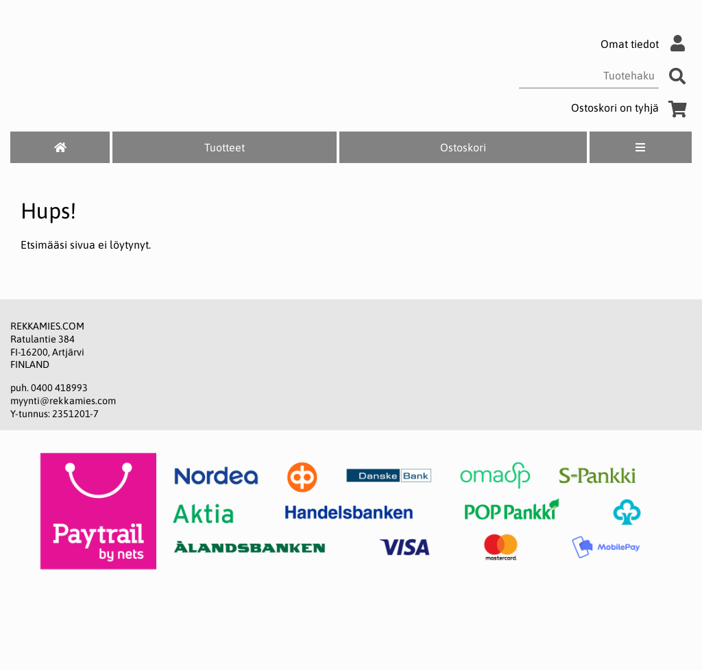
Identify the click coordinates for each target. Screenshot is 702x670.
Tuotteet (224, 147)
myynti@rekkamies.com (63, 400)
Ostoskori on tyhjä (631, 107)
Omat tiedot (646, 44)
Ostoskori (463, 147)
